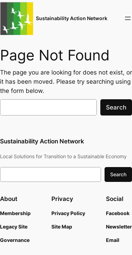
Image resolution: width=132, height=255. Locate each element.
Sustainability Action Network (71, 18)
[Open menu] (128, 18)
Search (116, 107)
